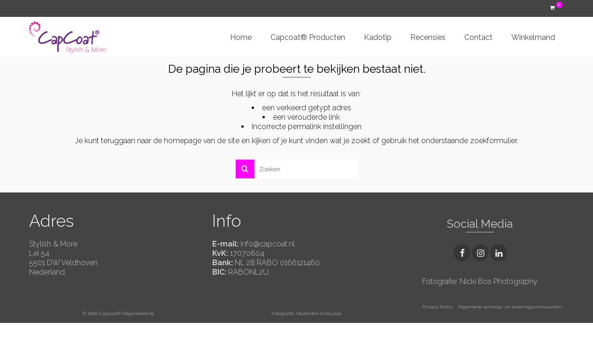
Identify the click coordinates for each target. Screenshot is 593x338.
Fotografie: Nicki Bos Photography (480, 281)
